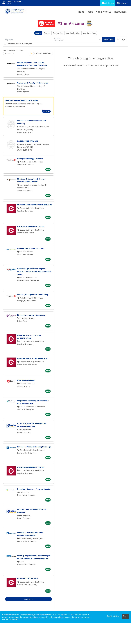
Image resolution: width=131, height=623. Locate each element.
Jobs (90, 12)
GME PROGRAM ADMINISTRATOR (30, 226)
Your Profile (103, 12)
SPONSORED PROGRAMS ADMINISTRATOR (34, 205)
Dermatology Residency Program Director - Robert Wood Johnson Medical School (34, 271)
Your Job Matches (73, 33)
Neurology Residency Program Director (34, 489)
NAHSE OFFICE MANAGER (27, 141)
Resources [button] (120, 12)
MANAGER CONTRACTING (27, 578)
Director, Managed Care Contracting (32, 294)
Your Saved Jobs (89, 33)
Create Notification (43, 53)
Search (38, 33)
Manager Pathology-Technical (30, 158)
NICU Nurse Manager (26, 380)
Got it (125, 616)
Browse (47, 33)
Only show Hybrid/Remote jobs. (19, 44)
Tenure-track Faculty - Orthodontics (32, 83)
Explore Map (58, 33)
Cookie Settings (113, 616)
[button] (121, 39)
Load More (28, 599)
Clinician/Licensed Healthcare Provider (21, 100)
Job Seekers (108, 2)
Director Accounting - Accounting (31, 315)
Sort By (7, 53)
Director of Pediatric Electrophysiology (34, 447)
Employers (122, 2)
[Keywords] (28, 39)
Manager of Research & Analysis (30, 248)
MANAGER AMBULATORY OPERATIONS (32, 358)
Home (81, 12)
